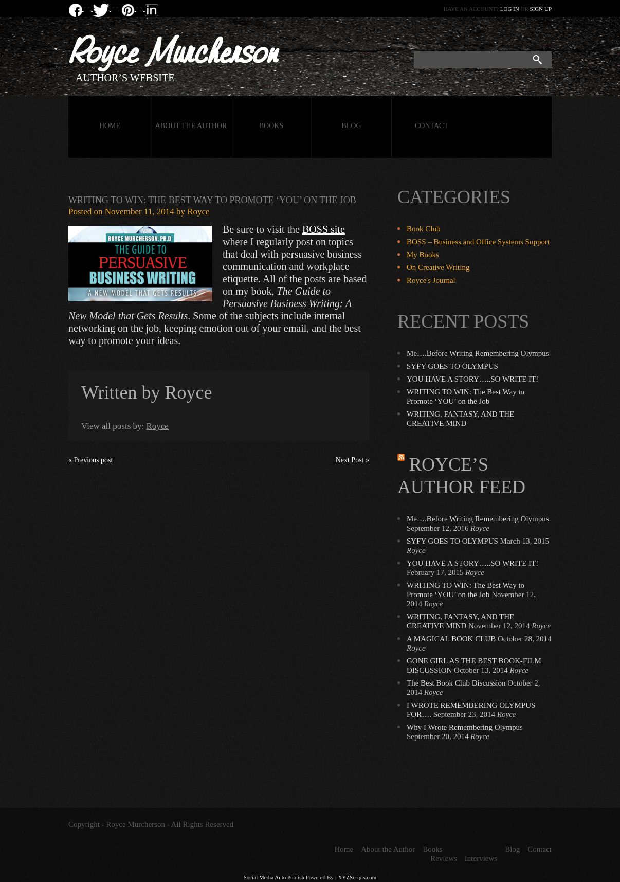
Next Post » (352, 460)
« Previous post (90, 460)
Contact (431, 126)
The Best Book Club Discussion (456, 683)
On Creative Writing (438, 267)
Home (109, 126)
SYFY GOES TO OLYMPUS (452, 366)
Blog (351, 126)
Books (271, 126)
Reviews (443, 858)
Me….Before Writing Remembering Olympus (478, 353)
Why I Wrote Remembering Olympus (465, 727)
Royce (198, 212)
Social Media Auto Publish (274, 877)
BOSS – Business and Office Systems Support (478, 242)
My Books (423, 254)
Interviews (481, 858)
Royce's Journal (431, 280)
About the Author (191, 126)
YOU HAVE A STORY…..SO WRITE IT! (472, 379)
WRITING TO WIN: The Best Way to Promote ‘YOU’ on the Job (212, 200)
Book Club (423, 229)
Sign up (541, 9)
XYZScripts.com (357, 877)
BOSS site (323, 229)
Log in (509, 9)
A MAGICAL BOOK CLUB (451, 639)
